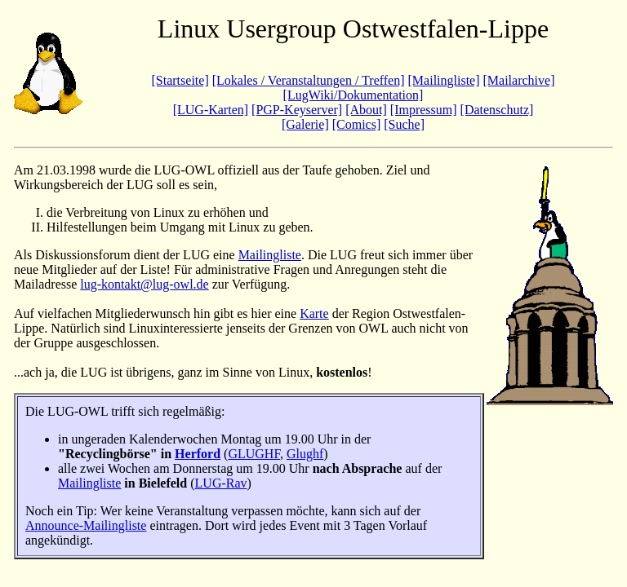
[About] (366, 110)
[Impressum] (423, 110)
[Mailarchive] (519, 80)
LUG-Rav (221, 483)
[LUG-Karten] (210, 110)
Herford (197, 454)
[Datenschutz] (497, 110)
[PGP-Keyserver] (296, 110)
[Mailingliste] (444, 80)
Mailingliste (269, 255)
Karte (314, 313)
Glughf (305, 454)
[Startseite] (180, 80)
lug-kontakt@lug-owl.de (144, 284)
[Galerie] (305, 124)
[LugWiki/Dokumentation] (353, 95)
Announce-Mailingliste (85, 525)
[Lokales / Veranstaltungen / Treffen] (308, 80)
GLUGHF (254, 454)
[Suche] (404, 124)
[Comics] (356, 124)
